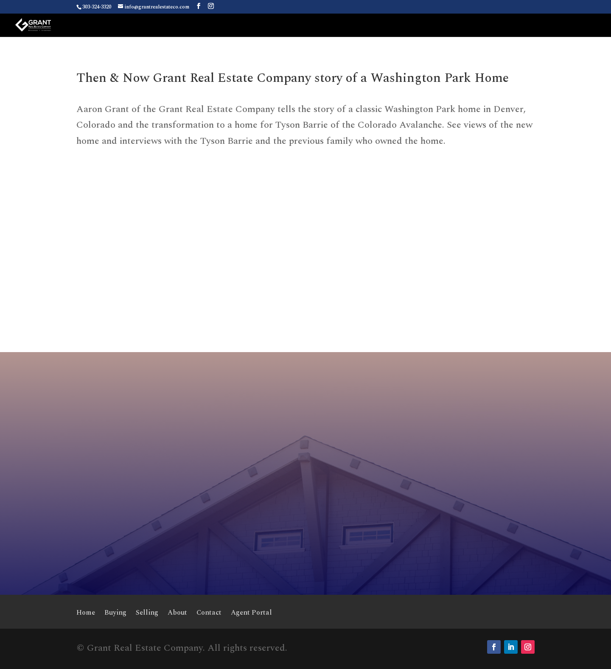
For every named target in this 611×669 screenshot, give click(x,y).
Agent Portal (251, 614)
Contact (208, 614)
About (177, 614)
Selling (147, 614)
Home (85, 614)
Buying (115, 614)
